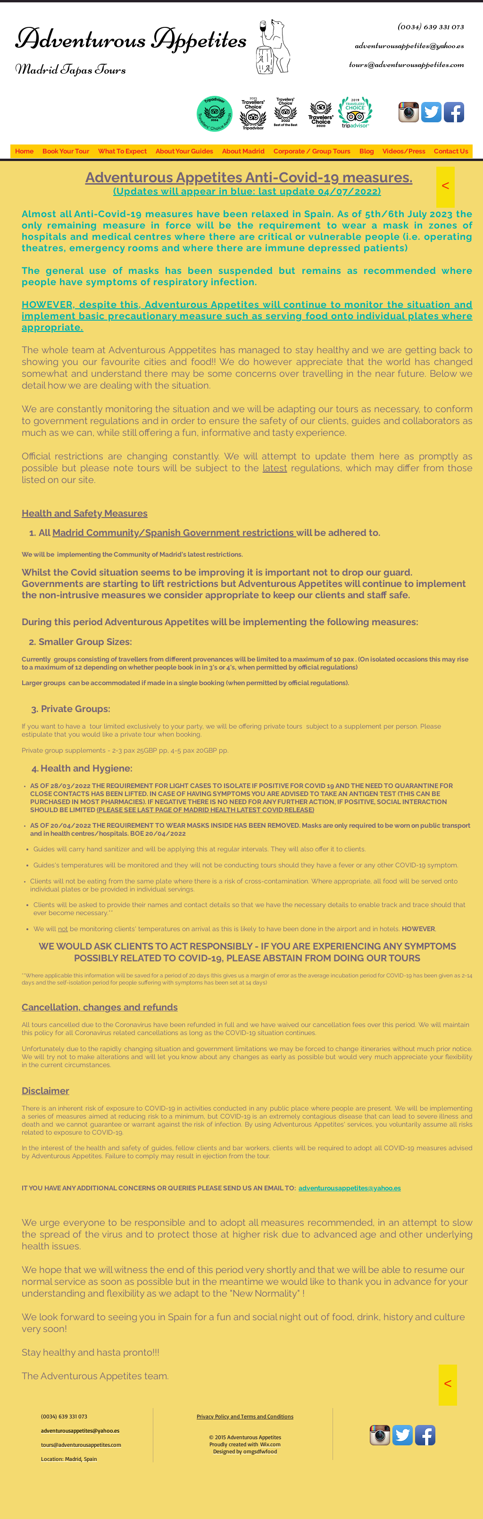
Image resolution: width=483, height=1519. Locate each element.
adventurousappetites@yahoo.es (350, 1188)
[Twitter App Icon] (431, 112)
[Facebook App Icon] (454, 112)
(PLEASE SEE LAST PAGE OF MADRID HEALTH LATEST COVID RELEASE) (205, 810)
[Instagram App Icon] (409, 112)
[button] (174, 532)
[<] (445, 187)
